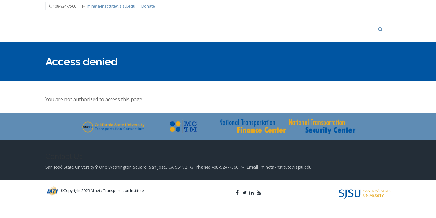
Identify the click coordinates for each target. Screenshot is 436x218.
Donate (148, 6)
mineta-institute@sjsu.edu (111, 6)
